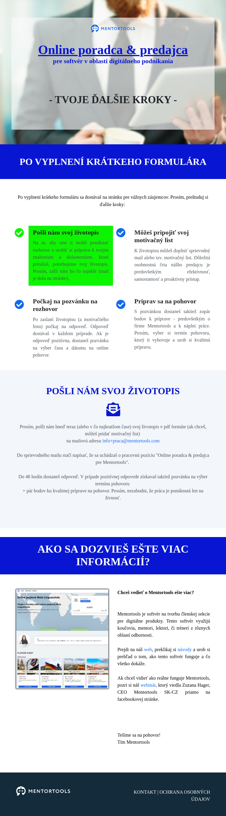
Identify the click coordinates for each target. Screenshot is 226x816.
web (148, 649)
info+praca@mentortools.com (130, 440)
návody (185, 649)
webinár (147, 685)
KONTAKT (145, 792)
